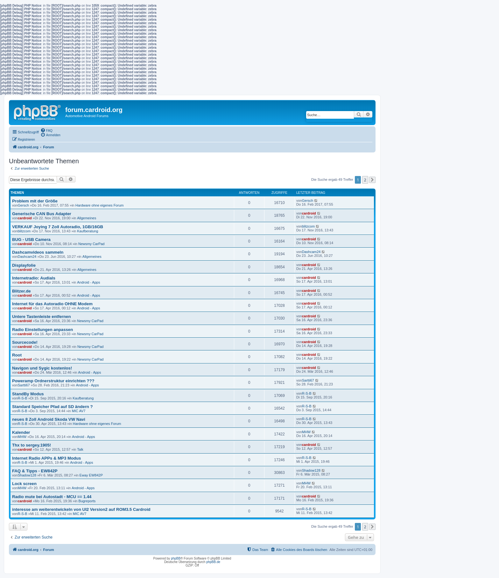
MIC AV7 (79, 411)
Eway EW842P (91, 475)
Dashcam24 (27, 256)
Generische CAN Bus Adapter (41, 213)
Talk (80, 449)
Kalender (21, 432)
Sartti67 (24, 385)
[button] (372, 180)
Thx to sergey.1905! (31, 445)
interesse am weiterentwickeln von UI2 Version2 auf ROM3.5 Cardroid (81, 509)
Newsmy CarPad (91, 244)
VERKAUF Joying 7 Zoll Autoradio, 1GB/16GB (57, 226)
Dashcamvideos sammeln (37, 252)
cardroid (25, 218)
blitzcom (24, 231)
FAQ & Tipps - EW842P (35, 471)
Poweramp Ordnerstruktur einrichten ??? (53, 380)
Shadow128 (27, 475)
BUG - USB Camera (31, 239)
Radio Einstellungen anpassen (42, 329)
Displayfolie (24, 265)
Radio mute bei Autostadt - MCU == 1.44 (51, 496)
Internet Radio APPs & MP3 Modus (46, 458)
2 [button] (365, 180)
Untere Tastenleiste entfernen (41, 316)
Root (17, 355)
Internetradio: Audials (33, 278)
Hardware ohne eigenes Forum (99, 205)
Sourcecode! (25, 342)
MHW (22, 437)
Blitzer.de (21, 291)
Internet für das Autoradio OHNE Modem (52, 303)
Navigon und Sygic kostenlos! (42, 368)
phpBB (175, 558)
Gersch (23, 205)
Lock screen (24, 483)
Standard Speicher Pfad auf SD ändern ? (52, 406)
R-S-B (22, 398)
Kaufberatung (87, 231)
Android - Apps (88, 282)
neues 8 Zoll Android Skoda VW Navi (48, 419)
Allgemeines (86, 218)
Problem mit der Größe (35, 201)
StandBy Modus (28, 393)
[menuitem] (46, 130)
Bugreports (87, 501)
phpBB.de (213, 562)
